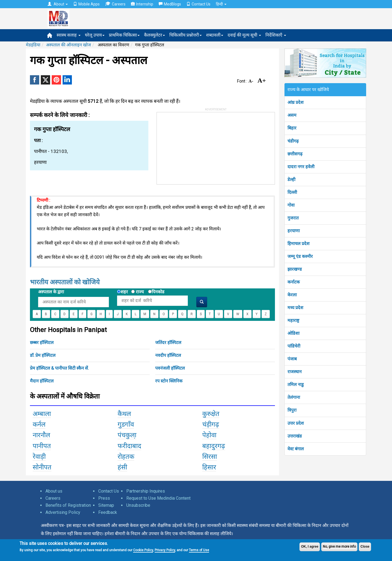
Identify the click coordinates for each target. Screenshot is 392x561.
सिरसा (209, 456)
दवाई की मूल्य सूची (244, 35)
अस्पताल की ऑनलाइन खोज (68, 44)
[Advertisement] (197, 146)
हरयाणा (293, 230)
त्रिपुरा (291, 410)
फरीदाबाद (129, 446)
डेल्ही (291, 179)
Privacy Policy (165, 550)
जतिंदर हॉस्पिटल (168, 342)
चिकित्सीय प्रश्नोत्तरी (185, 35)
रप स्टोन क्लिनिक (168, 381)
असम (291, 115)
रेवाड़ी (39, 456)
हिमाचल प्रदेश (298, 243)
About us (53, 491)
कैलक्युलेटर (154, 35)
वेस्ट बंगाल (295, 448)
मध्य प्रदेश (295, 307)
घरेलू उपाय (95, 35)
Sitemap (106, 505)
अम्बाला (42, 414)
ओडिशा (293, 333)
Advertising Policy (62, 512)
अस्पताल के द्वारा (51, 291)
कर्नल (39, 424)
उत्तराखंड (294, 436)
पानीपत (42, 446)
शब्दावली (214, 35)
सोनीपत (42, 467)
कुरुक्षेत (210, 414)
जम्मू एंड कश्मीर (300, 256)
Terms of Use (199, 550)
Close (364, 546)
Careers (115, 4)
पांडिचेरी (293, 346)
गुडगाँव (126, 424)
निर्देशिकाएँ (275, 35)
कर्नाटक (293, 282)
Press (104, 498)
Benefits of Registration (68, 505)
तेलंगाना (293, 397)
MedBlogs (170, 4)
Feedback (107, 512)
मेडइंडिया (33, 44)
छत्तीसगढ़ (294, 153)
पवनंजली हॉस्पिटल (170, 368)
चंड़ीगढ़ (210, 424)
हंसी (122, 467)
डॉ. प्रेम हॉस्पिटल (43, 355)
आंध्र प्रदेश (295, 102)
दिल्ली (292, 192)
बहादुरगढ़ (213, 446)
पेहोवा (209, 435)
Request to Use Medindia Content (158, 498)
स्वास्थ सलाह (69, 35)
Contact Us (198, 4)
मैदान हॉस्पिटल (42, 381)
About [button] (58, 4)
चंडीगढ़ (293, 141)
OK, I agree (309, 546)
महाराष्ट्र (293, 320)
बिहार (291, 128)
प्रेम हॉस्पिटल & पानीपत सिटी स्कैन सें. (59, 368)
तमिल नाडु (295, 384)
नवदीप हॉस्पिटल (168, 355)
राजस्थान (294, 371)
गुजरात (293, 218)
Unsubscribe (138, 505)
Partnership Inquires (145, 491)
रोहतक (126, 456)
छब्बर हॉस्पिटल (42, 342)
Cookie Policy (143, 550)
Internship (142, 4)
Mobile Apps (86, 4)
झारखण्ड (294, 269)
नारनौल (41, 435)
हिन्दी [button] (221, 4)
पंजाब (292, 358)
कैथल (124, 414)
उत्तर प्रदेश (295, 423)
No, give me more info (339, 546)
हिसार (209, 467)
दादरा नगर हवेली (300, 166)
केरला (292, 294)
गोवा (291, 205)
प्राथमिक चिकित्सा (124, 35)
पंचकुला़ (127, 435)
